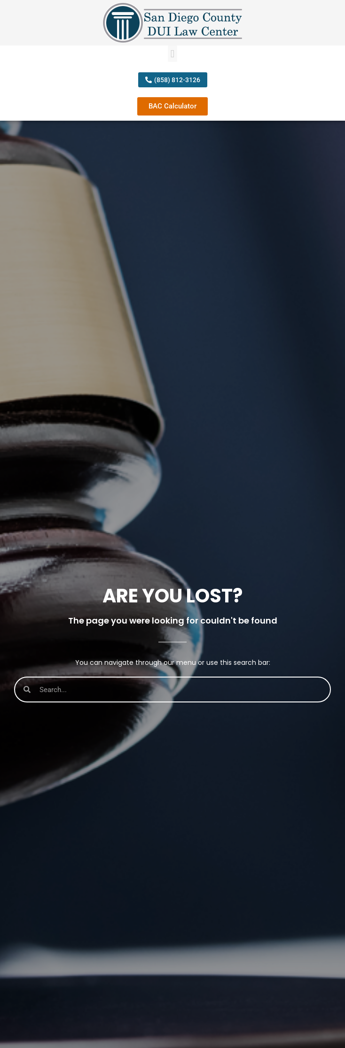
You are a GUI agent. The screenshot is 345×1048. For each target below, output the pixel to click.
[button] (172, 54)
